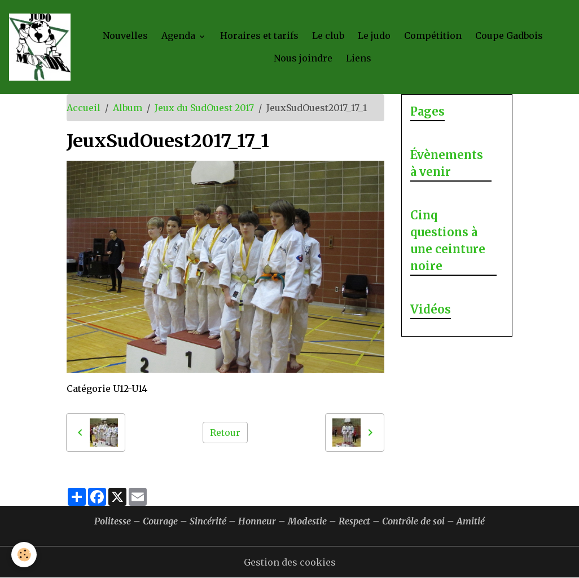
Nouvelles (125, 35)
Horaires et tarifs (259, 35)
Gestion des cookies (290, 562)
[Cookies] (24, 554)
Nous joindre (303, 58)
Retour (225, 432)
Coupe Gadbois (509, 35)
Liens (358, 58)
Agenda (179, 35)
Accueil (83, 107)
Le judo (374, 35)
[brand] (40, 47)
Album (127, 107)
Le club (328, 35)
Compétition (433, 35)
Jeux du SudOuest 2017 (204, 107)
